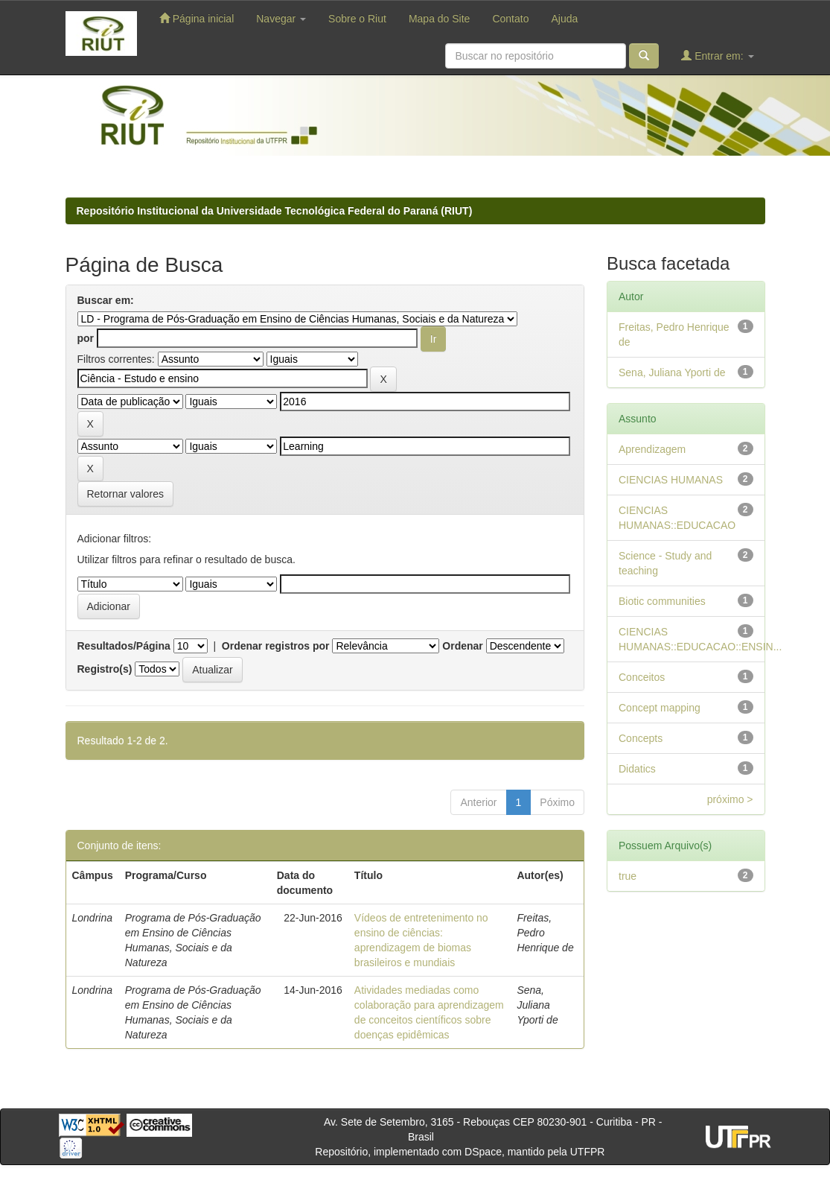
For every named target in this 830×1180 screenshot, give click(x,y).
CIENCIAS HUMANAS (671, 480)
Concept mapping (659, 708)
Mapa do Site (439, 19)
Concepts (641, 738)
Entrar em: (717, 55)
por (86, 338)
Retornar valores (126, 494)
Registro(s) (105, 669)
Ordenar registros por (276, 646)
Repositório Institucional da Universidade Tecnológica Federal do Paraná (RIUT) (275, 211)
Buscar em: (105, 300)
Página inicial (196, 18)
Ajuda (564, 19)
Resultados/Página (123, 646)
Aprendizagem (652, 449)
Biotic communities (662, 601)
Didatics (637, 769)
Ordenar (462, 646)
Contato (510, 19)
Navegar (281, 19)
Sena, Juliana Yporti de (672, 372)
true (627, 876)
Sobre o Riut (357, 19)
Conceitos (642, 677)
